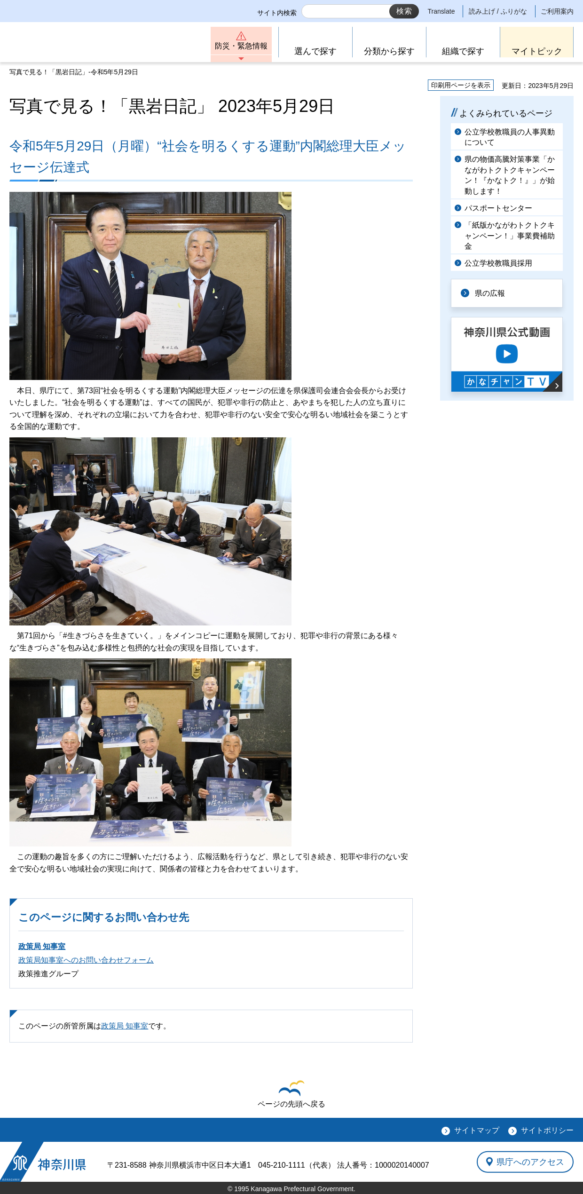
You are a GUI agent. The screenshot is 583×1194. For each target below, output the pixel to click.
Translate (441, 11)
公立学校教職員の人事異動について (510, 137)
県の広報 (490, 293)
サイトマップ (476, 1130)
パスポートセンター (498, 208)
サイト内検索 (277, 12)
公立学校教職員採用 (498, 263)
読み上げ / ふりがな (498, 11)
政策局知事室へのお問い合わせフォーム (86, 960)
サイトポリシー (547, 1130)
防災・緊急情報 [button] (241, 46)
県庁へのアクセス (530, 1161)
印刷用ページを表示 (460, 85)
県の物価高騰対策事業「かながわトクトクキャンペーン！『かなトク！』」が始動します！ (510, 175)
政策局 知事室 (41, 946)
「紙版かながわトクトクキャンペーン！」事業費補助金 (510, 235)
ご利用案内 (557, 11)
